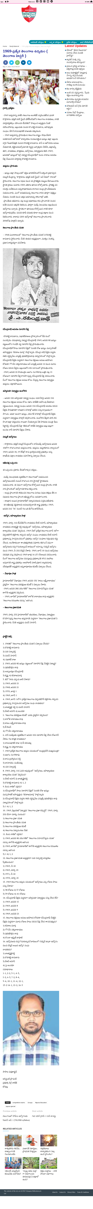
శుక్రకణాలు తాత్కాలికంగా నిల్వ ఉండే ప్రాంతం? (47, 1152)
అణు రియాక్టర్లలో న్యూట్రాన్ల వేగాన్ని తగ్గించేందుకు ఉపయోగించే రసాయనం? (77, 76)
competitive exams (18, 1102)
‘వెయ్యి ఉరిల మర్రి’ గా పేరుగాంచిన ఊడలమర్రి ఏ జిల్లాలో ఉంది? (31, 1175)
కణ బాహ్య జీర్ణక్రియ (74, 89)
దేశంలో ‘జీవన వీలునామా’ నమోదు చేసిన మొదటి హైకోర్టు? (77, 53)
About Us (54, 1192)
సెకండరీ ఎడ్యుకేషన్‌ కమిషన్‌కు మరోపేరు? (13, 1172)
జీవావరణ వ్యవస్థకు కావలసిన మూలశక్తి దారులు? (77, 101)
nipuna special (10, 1106)
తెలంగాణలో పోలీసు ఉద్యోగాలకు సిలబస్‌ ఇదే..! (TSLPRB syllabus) (16, 1118)
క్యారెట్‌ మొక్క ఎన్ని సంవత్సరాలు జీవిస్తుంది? (76, 61)
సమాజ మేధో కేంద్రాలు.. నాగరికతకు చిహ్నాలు (76, 114)
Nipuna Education (41, 1102)
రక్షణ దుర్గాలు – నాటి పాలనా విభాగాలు (48, 1172)
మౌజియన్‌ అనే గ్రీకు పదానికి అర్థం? (77, 107)
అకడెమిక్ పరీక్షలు (38, 42)
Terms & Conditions (83, 1192)
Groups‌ (30, 1102)
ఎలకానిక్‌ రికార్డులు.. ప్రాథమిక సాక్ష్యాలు (30, 1150)
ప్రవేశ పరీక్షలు (71, 42)
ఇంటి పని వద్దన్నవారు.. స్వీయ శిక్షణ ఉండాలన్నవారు (78, 94)
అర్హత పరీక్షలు (56, 42)
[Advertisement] (54, 21)
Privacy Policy (71, 1192)
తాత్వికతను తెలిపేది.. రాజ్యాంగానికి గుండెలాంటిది (12, 1152)
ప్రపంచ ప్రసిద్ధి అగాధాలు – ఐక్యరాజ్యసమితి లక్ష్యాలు (77, 67)
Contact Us (62, 1192)
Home (5, 46)
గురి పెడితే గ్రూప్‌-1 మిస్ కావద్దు (44, 1116)
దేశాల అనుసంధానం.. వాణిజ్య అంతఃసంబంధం (76, 83)
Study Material (14, 46)
